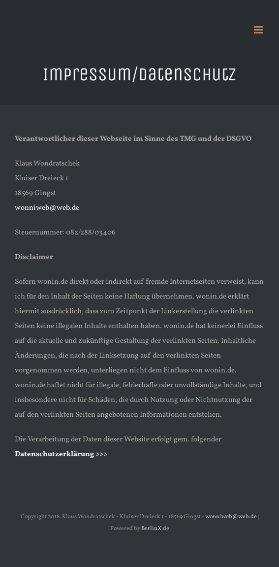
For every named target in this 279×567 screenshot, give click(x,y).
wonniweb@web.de (47, 208)
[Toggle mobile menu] (259, 30)
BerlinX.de (155, 529)
